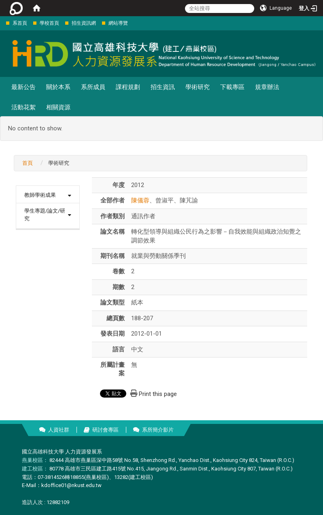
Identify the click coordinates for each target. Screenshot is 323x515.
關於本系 (58, 87)
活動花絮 (23, 107)
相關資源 (58, 107)
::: (2, 23)
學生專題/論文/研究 (44, 214)
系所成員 (93, 87)
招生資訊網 (84, 23)
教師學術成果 (40, 195)
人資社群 (58, 429)
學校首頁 (49, 23)
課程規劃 (128, 87)
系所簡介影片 (158, 429)
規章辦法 (267, 87)
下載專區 (232, 87)
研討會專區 (105, 429)
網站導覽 (118, 23)
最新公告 (23, 87)
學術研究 (197, 87)
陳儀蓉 (140, 200)
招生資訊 (163, 87)
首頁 (27, 163)
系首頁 (20, 23)
